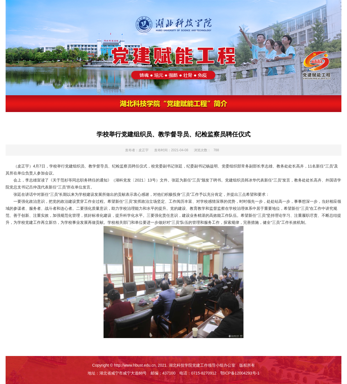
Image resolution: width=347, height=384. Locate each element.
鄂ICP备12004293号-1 (239, 373)
